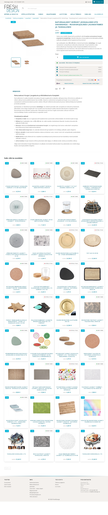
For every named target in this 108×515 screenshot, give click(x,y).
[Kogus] (58, 57)
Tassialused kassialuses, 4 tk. (16, 454)
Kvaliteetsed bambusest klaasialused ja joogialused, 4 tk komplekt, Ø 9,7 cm (41, 288)
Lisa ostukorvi (83, 57)
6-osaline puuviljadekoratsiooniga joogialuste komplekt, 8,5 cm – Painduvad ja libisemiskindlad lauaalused (42, 355)
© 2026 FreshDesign (54, 499)
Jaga (59, 88)
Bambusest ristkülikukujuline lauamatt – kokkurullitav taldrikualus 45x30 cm (92, 188)
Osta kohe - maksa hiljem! (36, 488)
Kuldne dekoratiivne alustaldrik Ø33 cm (67, 320)
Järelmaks (32, 486)
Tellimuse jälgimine (60, 482)
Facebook (5, 468)
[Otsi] (62, 8)
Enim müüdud (7, 486)
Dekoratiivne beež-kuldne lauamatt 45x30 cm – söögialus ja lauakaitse (16, 387)
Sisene (57, 484)
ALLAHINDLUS (98, 14)
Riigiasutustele (33, 490)
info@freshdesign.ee (94, 491)
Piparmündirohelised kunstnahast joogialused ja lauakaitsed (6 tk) (16, 354)
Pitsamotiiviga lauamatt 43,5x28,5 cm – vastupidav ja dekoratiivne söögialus (67, 388)
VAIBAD (40, 14)
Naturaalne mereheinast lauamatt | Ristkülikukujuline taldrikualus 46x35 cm (92, 288)
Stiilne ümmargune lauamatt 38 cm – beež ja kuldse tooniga (41, 220)
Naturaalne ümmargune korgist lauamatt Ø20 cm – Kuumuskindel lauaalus (16, 288)
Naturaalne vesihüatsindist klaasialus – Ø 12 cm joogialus (67, 220)
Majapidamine (51, 14)
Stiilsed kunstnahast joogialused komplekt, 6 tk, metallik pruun (16, 187)
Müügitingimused (34, 492)
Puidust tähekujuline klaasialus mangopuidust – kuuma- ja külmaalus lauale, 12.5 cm (16, 321)
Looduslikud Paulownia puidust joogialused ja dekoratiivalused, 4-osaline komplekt (92, 221)
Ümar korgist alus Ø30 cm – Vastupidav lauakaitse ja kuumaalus (92, 355)
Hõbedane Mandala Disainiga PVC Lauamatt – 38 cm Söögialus (16, 220)
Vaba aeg (88, 14)
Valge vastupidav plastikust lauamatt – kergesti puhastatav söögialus (41, 255)
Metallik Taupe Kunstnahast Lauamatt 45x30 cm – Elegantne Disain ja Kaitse (42, 388)
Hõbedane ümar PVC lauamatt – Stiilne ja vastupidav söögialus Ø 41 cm (16, 255)
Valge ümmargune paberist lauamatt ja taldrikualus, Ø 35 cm (67, 454)
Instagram (9, 468)
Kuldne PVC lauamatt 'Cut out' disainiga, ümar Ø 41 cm (67, 187)
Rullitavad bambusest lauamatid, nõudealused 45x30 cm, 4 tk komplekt (41, 321)
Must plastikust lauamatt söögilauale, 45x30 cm (41, 454)
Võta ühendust (33, 496)
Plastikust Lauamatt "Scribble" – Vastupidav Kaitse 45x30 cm (92, 387)
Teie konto (59, 479)
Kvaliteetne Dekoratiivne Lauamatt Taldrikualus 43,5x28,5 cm (92, 421)
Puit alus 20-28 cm (92, 253)
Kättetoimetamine (34, 482)
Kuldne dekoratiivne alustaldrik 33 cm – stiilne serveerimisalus (67, 254)
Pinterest (63, 88)
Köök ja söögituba (28, 14)
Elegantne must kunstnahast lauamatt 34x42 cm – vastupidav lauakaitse (67, 288)
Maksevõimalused (34, 484)
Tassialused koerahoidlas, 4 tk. (92, 454)
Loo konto (57, 486)
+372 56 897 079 (19, 2)
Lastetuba (63, 14)
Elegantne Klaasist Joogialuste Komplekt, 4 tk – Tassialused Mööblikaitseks (16, 422)
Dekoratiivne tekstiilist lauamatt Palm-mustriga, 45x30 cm (92, 320)
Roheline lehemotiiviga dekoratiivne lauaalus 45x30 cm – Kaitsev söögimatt (41, 422)
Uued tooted (7, 484)
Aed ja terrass (75, 14)
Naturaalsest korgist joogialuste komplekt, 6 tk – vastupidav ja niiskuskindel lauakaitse (67, 355)
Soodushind (7, 482)
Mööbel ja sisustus (11, 14)
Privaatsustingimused (35, 494)
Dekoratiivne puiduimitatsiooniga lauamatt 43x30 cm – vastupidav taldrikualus (67, 422)
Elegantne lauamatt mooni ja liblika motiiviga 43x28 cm (41, 187)
